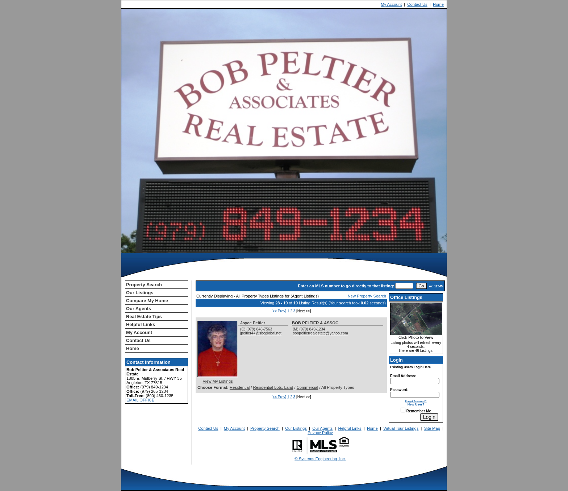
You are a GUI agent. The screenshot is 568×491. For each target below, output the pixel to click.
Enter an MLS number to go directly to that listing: (346, 286)
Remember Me (416, 411)
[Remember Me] (403, 410)
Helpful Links (140, 324)
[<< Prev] (279, 311)
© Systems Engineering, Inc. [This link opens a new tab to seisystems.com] (320, 459)
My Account (391, 4)
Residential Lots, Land (273, 387)
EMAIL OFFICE (140, 400)
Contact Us (417, 4)
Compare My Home (147, 300)
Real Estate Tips (144, 316)
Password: (399, 390)
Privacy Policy (320, 432)
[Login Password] (414, 395)
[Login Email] (414, 381)
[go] (421, 286)
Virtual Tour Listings (400, 428)
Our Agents (138, 308)
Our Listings (139, 292)
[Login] (429, 417)
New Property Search (367, 296)
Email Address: (403, 376)
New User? (416, 404)
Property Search (144, 284)
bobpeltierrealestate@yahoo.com (320, 333)
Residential (240, 387)
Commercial (307, 387)
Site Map (432, 428)
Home (438, 4)
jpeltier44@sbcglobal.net (260, 333)
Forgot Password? (415, 401)
